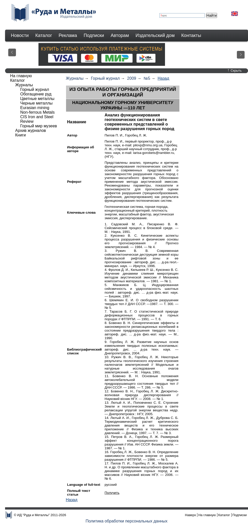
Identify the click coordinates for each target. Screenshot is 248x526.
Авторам (120, 35)
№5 (146, 78)
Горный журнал (105, 78)
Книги (20, 135)
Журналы (75, 78)
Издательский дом (155, 35)
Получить (112, 493)
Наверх (190, 515)
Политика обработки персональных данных (127, 521)
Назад (163, 78)
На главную (21, 76)
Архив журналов (30, 130)
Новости (20, 35)
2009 (131, 78)
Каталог (43, 35)
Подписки (94, 35)
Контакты (191, 35)
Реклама (68, 35)
